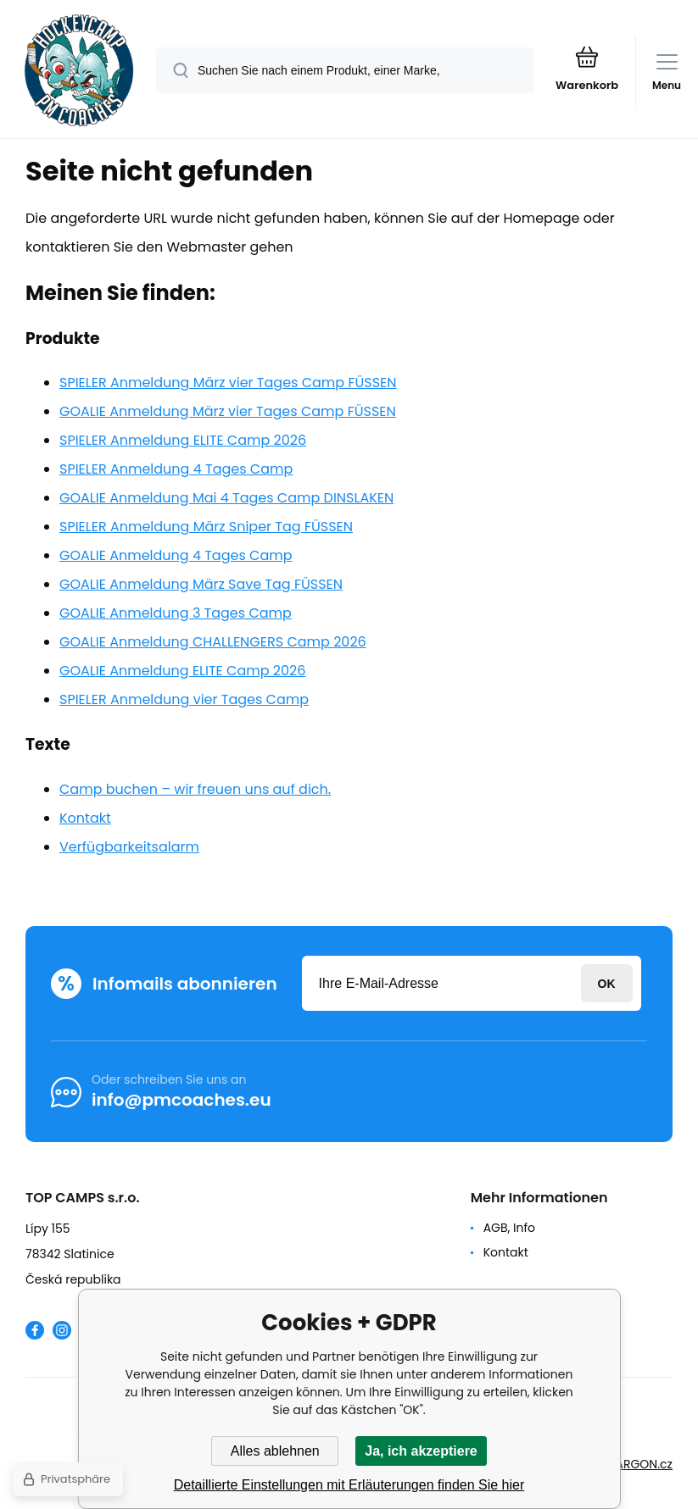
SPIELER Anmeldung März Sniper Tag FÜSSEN (206, 526)
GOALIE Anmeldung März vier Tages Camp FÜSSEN (227, 411)
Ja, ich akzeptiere (421, 1451)
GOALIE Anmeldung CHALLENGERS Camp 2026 (212, 642)
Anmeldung (607, 983)
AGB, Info (509, 1227)
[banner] (79, 70)
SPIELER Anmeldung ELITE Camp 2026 (182, 440)
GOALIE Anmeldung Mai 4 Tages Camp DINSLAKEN (226, 498)
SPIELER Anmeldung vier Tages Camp (184, 699)
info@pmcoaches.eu (181, 1100)
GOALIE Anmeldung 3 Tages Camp (175, 613)
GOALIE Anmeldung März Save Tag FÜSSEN (201, 584)
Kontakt (85, 818)
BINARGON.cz (635, 1464)
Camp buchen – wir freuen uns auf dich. (195, 789)
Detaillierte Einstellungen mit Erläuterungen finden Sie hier (349, 1485)
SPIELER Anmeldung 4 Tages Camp (176, 469)
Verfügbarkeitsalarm (129, 847)
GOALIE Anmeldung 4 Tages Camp (176, 555)
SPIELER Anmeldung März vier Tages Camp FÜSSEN (228, 382)
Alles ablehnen (275, 1451)
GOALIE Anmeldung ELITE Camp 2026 (182, 670)
